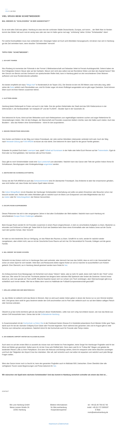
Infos (6, 11)
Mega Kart (31, 85)
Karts (12, 87)
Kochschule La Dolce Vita (33, 323)
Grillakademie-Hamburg (50, 314)
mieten (7, 197)
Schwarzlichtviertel (41, 181)
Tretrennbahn (103, 150)
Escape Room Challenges (24, 216)
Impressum (53, 424)
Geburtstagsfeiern (23, 197)
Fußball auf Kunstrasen (53, 150)
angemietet (48, 164)
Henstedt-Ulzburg (13, 142)
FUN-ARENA (28, 142)
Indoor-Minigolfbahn (13, 192)
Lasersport (31, 150)
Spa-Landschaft (44, 162)
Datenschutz (64, 424)
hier (66, 265)
